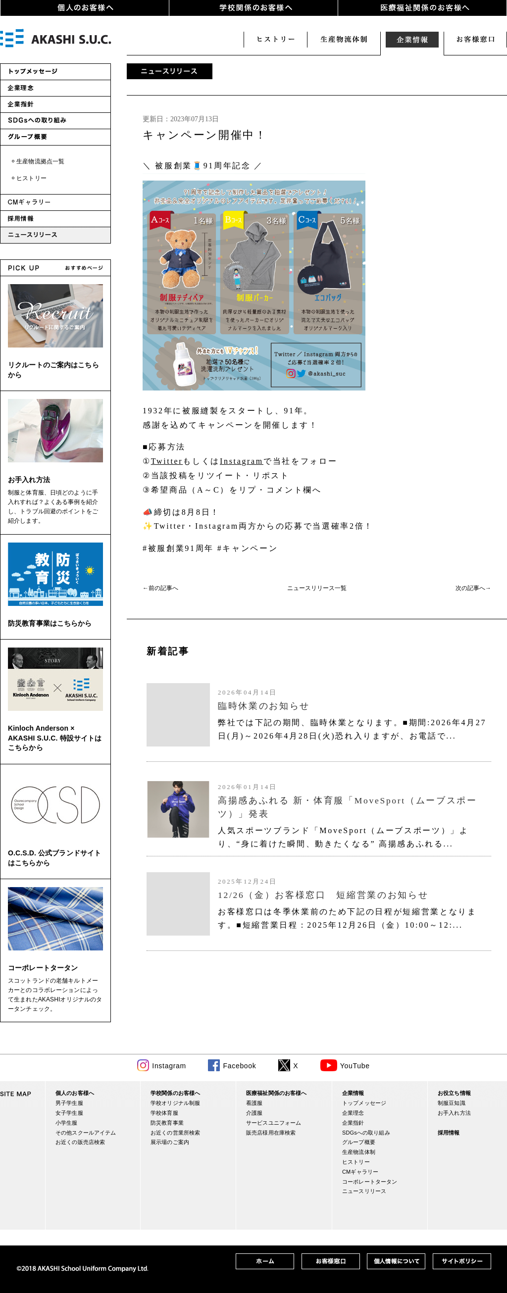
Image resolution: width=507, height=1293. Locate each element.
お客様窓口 (475, 40)
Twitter (167, 461)
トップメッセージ (364, 1103)
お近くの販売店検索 (80, 1142)
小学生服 (66, 1123)
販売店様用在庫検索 (271, 1133)
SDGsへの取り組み (366, 1133)
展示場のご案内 (170, 1142)
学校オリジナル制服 (175, 1103)
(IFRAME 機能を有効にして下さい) (317, 795)
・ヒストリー (28, 178)
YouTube (355, 1066)
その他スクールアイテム (85, 1133)
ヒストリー (275, 40)
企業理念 (353, 1113)
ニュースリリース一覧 (317, 588)
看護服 (254, 1103)
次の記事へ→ (473, 588)
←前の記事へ (160, 588)
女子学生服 (69, 1113)
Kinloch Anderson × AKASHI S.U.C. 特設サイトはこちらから (54, 737)
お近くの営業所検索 (175, 1133)
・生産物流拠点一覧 (37, 161)
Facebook (239, 1066)
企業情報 (412, 40)
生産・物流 (343, 40)
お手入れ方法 (29, 480)
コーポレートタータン (43, 968)
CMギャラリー (360, 1172)
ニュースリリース (364, 1191)
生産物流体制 (358, 1152)
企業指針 (353, 1123)
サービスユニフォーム (273, 1123)
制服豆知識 (451, 1103)
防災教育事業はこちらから (50, 623)
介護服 (254, 1113)
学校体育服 (164, 1113)
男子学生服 (69, 1103)
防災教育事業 (167, 1123)
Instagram (241, 461)
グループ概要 (358, 1142)
